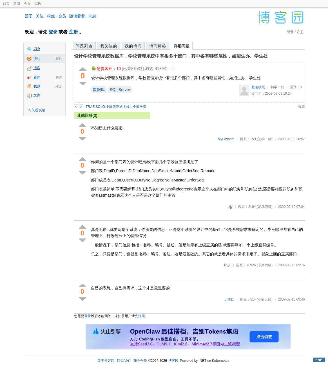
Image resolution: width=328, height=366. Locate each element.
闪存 (37, 49)
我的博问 (133, 46)
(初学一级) (265, 139)
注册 (73, 31)
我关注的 (108, 46)
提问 (59, 58)
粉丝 (51, 16)
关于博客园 (105, 361)
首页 (6, 4)
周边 (37, 4)
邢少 (227, 265)
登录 (52, 31)
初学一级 (277, 87)
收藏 (37, 86)
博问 (37, 58)
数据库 (99, 89)
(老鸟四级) (265, 207)
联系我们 (124, 361)
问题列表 (84, 46)
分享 (301, 107)
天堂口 (229, 299)
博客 (37, 68)
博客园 (173, 361)
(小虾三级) (265, 299)
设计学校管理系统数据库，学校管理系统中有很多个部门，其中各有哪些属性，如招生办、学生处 (171, 56)
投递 (59, 77)
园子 (29, 16)
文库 (37, 95)
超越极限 (258, 87)
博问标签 (157, 46)
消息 (92, 16)
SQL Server (120, 89)
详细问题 (181, 46)
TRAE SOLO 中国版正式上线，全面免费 (116, 107)
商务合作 (140, 361)
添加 (59, 86)
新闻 (16, 4)
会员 (27, 4)
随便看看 (77, 16)
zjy (230, 207)
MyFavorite (226, 139)
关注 (40, 16)
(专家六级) (265, 265)
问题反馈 (38, 110)
